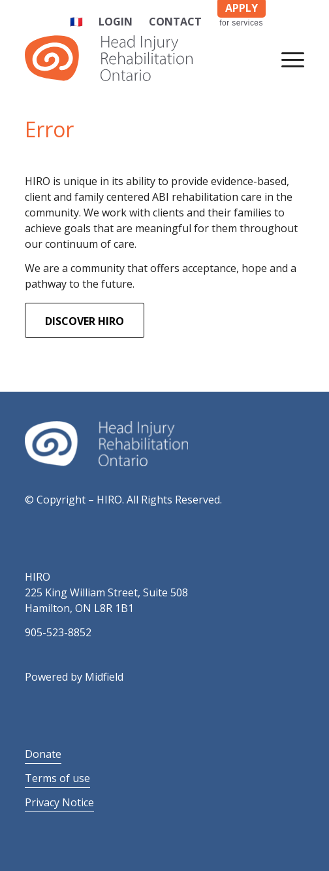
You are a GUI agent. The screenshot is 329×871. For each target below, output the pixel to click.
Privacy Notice (59, 802)
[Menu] (286, 58)
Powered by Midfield (74, 677)
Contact (175, 21)
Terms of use (57, 778)
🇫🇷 (76, 21)
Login (116, 21)
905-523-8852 (58, 632)
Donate (43, 754)
